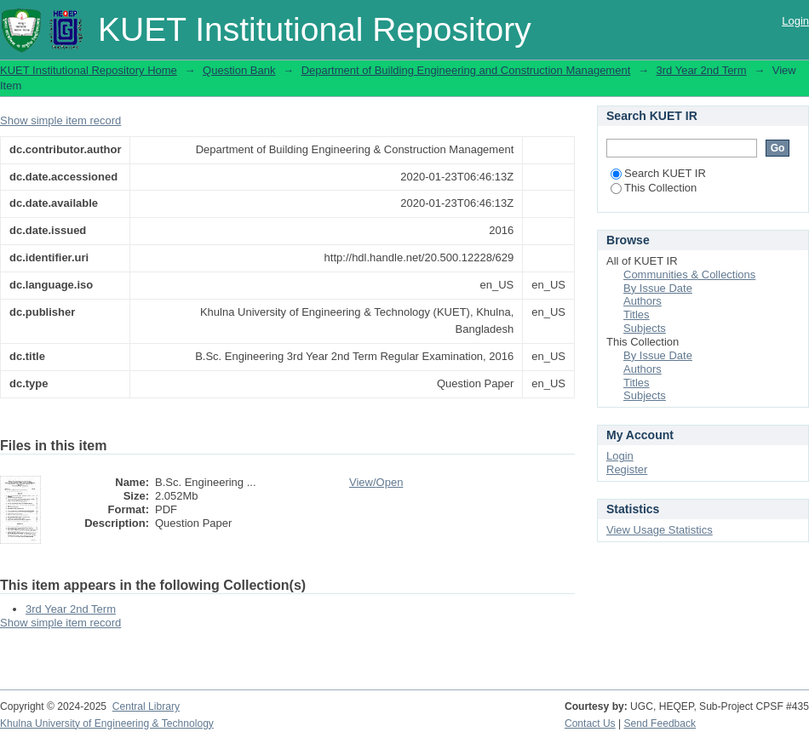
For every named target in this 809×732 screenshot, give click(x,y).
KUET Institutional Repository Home (88, 70)
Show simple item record (60, 120)
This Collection (654, 187)
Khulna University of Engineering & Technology (107, 723)
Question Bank (239, 70)
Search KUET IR (658, 173)
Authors (642, 301)
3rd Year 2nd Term (702, 70)
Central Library (146, 706)
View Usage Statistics (659, 529)
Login (795, 20)
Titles (636, 314)
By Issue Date (657, 288)
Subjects (644, 328)
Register (626, 469)
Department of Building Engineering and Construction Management (466, 70)
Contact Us (590, 723)
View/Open (376, 482)
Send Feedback (660, 723)
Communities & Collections (689, 274)
